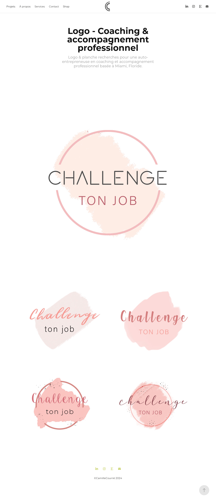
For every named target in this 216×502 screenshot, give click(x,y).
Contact (54, 6)
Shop (66, 6)
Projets (10, 6)
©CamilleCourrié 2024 (108, 478)
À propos (25, 6)
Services (40, 6)
